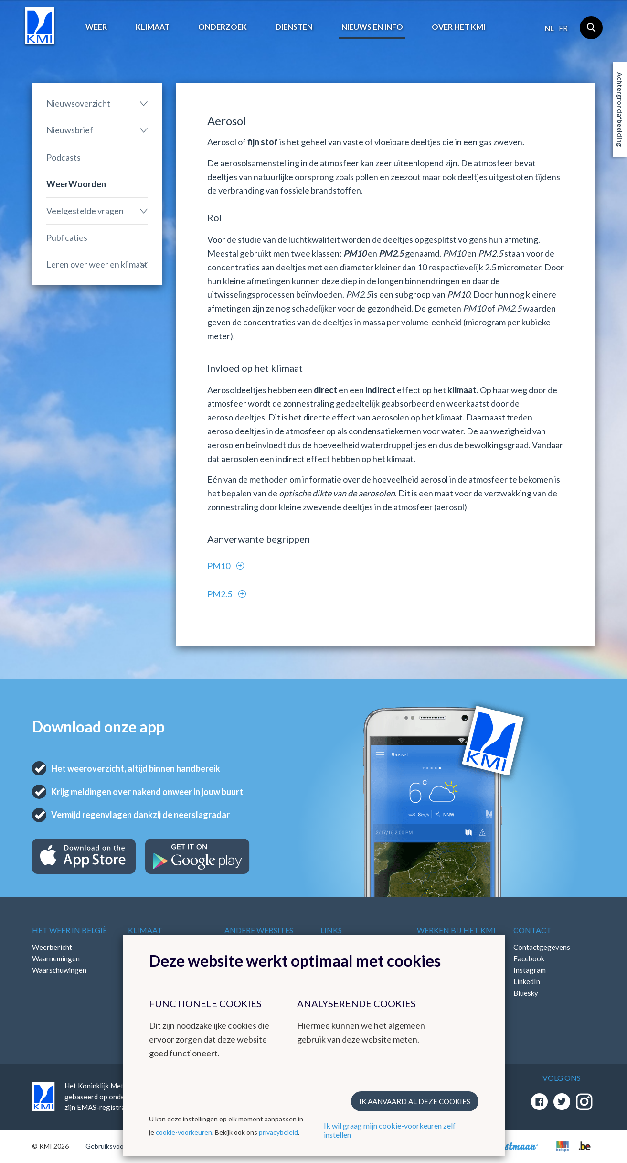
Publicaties (66, 237)
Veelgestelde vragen (85, 210)
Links (331, 930)
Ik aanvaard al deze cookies (414, 1101)
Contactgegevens (541, 947)
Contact (532, 930)
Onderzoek (222, 26)
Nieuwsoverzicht (78, 103)
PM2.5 (220, 594)
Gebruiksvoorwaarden (118, 1146)
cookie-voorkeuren (184, 1132)
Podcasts (63, 157)
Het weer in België (69, 930)
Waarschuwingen (59, 970)
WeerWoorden (76, 184)
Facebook (528, 958)
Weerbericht (52, 947)
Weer (96, 26)
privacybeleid (278, 1132)
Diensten (294, 26)
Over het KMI (458, 26)
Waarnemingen (56, 958)
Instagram (529, 970)
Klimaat (153, 26)
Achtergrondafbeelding (620, 109)
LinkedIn (526, 981)
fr (563, 28)
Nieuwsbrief (69, 130)
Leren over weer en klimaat (97, 264)
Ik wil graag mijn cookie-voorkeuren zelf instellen (390, 1130)
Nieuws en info (372, 26)
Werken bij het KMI (456, 930)
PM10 (219, 565)
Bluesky (525, 993)
